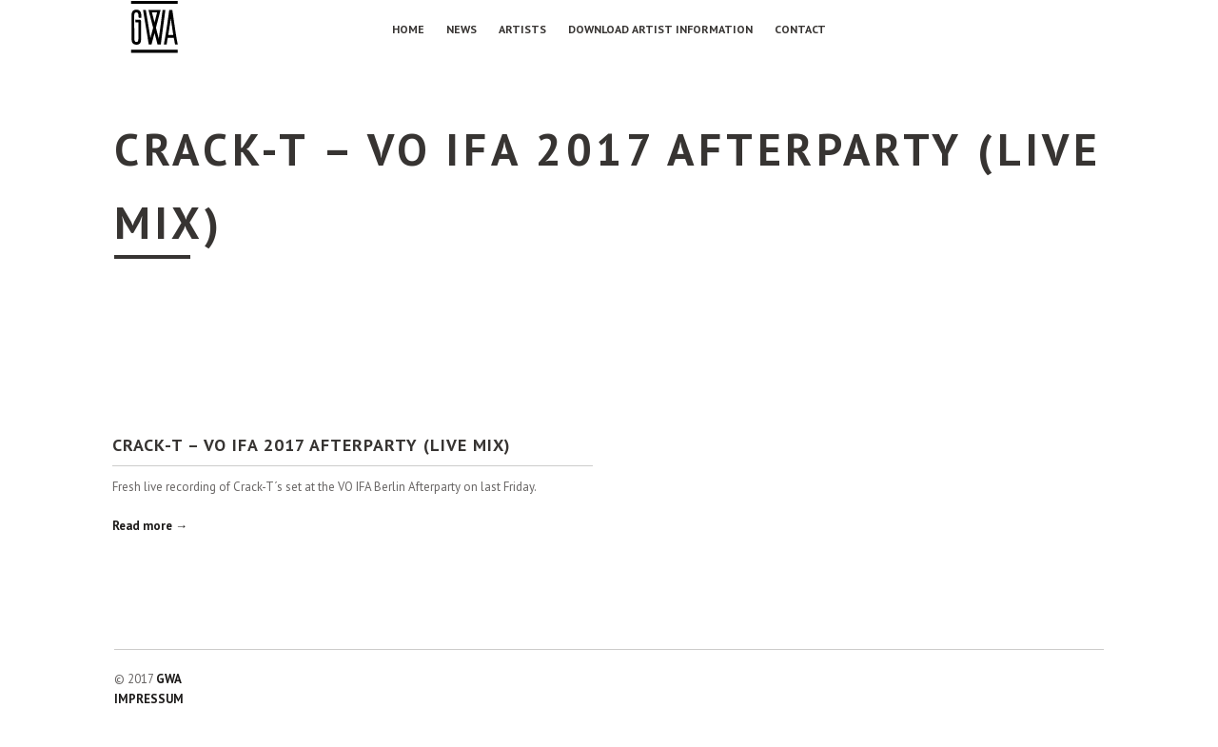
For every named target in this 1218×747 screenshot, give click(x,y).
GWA (169, 679)
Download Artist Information (660, 29)
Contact (800, 29)
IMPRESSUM (149, 699)
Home (408, 29)
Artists (522, 29)
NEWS (461, 29)
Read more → (149, 526)
